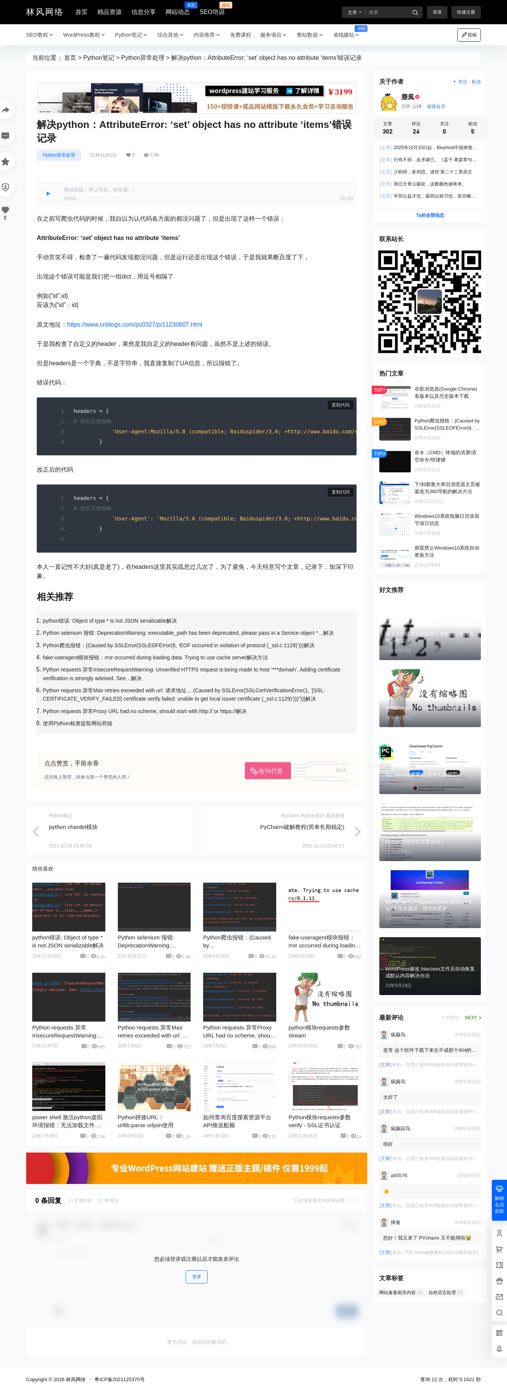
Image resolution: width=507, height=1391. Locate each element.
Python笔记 (132, 35)
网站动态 (178, 9)
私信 (476, 81)
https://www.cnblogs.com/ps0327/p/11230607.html (134, 324)
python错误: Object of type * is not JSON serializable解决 (110, 621)
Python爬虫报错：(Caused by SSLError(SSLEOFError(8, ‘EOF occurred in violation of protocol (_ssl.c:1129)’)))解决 (179, 645)
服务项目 (274, 35)
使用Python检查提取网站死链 (78, 723)
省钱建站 (349, 35)
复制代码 (341, 405)
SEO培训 (212, 9)
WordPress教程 (84, 35)
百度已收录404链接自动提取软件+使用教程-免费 (455, 1064)
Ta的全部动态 (430, 215)
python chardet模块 (73, 827)
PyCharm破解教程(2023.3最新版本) (442, 1252)
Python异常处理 (142, 58)
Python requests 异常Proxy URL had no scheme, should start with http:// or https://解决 (145, 711)
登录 (437, 12)
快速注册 (466, 12)
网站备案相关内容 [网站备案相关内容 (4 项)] (400, 1293)
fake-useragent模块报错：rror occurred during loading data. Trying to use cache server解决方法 (155, 657)
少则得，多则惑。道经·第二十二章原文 (426, 172)
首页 (81, 12)
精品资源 (109, 12)
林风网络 (75, 1379)
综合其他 (171, 35)
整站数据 (310, 35)
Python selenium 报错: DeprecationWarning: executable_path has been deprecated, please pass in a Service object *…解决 (188, 633)
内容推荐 (207, 35)
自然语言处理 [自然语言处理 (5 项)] (446, 1293)
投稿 (469, 35)
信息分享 (143, 12)
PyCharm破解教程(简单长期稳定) (302, 827)
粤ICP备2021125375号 (119, 1379)
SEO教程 (40, 35)
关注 (459, 81)
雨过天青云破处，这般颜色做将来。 (423, 184)
